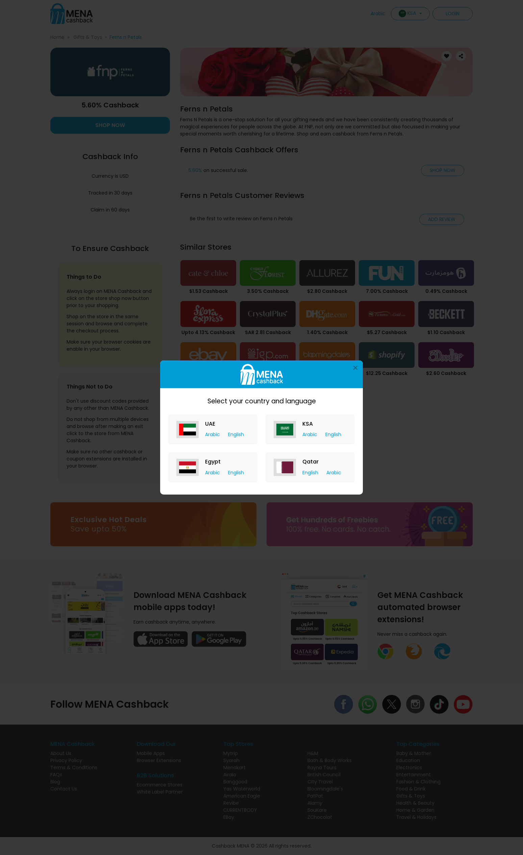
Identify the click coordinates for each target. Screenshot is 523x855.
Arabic (213, 434)
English (236, 434)
